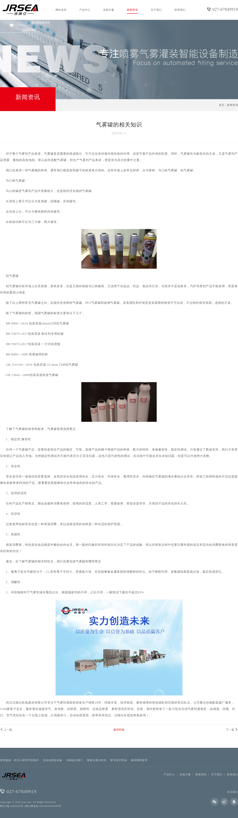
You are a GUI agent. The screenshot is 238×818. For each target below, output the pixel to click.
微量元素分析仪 (96, 760)
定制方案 (108, 9)
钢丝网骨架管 (139, 760)
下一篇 (232, 729)
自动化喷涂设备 (52, 760)
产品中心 (84, 9)
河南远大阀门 (74, 760)
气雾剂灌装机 (66, 702)
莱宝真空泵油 (118, 760)
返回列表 (119, 729)
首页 (221, 105)
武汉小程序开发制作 (26, 760)
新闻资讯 (132, 9)
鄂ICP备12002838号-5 (13, 806)
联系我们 (180, 9)
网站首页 (61, 9)
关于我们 (156, 9)
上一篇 (6, 729)
